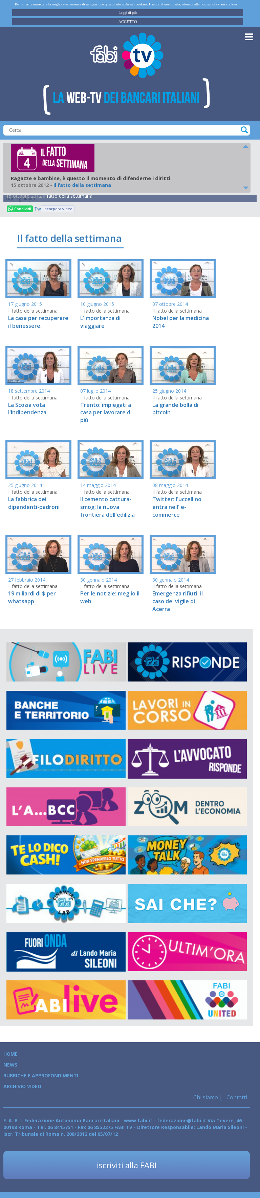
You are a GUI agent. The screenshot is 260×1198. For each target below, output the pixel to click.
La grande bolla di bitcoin (175, 408)
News (10, 1064)
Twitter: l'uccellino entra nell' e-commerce (176, 506)
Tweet (37, 208)
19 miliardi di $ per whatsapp (32, 597)
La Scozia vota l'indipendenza (27, 408)
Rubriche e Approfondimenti (40, 1075)
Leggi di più (127, 12)
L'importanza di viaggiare (100, 321)
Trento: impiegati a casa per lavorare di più (106, 412)
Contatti (236, 1097)
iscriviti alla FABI (126, 1165)
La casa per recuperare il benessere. (38, 321)
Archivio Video (22, 1086)
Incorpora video (57, 208)
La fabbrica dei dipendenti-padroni (34, 503)
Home (10, 1054)
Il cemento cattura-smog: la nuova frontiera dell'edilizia (107, 506)
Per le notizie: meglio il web (109, 597)
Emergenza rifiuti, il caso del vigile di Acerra (177, 601)
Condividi (19, 208)
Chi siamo (205, 1097)
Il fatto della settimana (67, 196)
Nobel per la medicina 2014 (180, 321)
